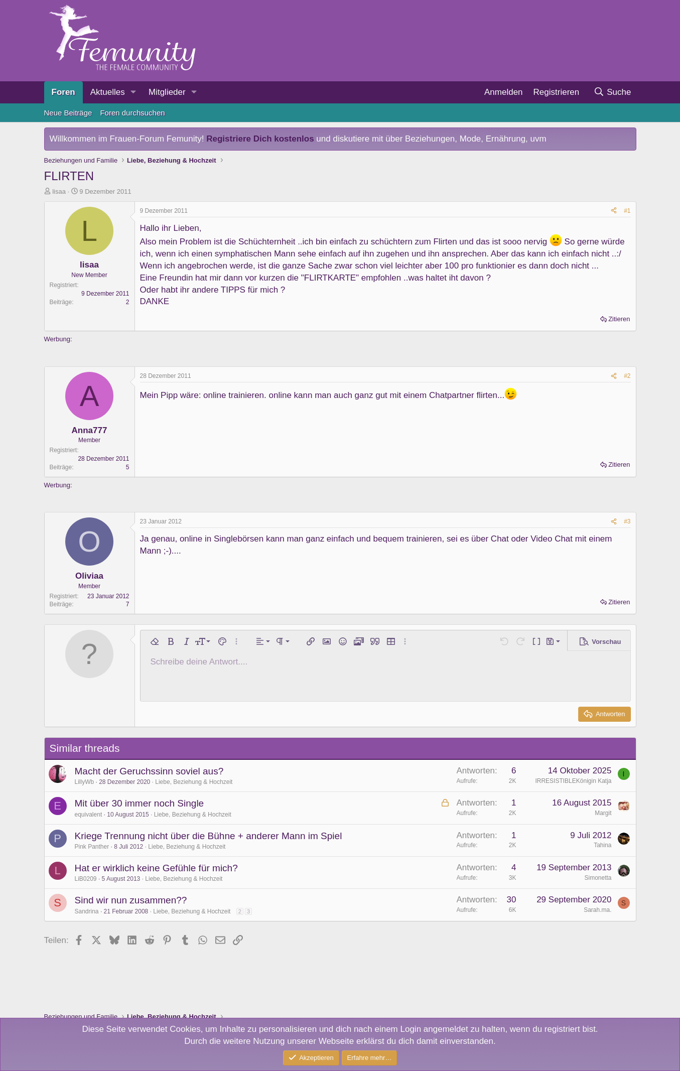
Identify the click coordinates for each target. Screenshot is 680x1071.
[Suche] (612, 92)
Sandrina (87, 911)
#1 (627, 210)
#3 (627, 521)
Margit (603, 813)
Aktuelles (107, 92)
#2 (627, 375)
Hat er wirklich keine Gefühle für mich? (156, 868)
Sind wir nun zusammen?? (131, 900)
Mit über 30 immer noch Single (139, 803)
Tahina (602, 845)
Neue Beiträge (68, 112)
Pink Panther (92, 846)
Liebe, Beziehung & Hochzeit (193, 781)
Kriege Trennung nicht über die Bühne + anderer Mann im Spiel (208, 836)
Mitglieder (167, 92)
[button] (133, 92)
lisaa (59, 191)
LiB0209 (86, 878)
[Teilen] (613, 211)
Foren (63, 92)
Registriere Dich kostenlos (260, 139)
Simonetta (597, 877)
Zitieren (619, 319)
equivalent (88, 814)
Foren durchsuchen (132, 112)
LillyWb (84, 781)
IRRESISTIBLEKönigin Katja (573, 780)
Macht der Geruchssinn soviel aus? (149, 771)
